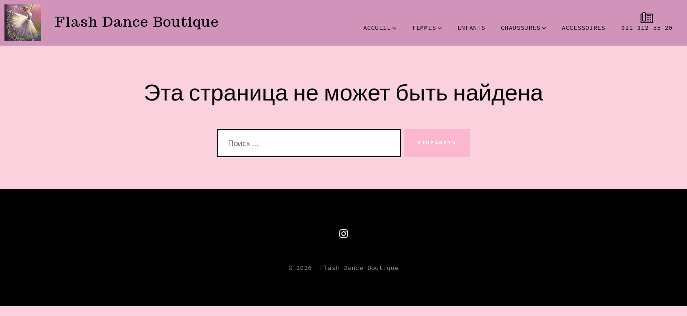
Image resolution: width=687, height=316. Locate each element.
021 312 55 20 (647, 28)
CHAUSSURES (523, 28)
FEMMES (427, 28)
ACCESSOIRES (583, 28)
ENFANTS (471, 28)
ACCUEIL (380, 28)
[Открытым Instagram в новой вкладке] (343, 233)
